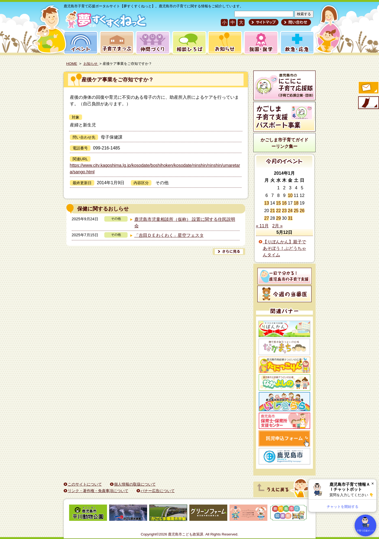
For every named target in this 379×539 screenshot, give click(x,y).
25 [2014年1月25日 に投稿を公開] (296, 210)
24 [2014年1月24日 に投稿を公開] (290, 210)
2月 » (277, 226)
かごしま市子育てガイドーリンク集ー (284, 143)
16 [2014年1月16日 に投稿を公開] (284, 203)
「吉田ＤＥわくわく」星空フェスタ (169, 235)
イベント (80, 42)
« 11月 (262, 226)
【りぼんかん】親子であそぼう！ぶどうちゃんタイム (284, 248)
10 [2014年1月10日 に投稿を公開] (290, 195)
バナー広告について (158, 491)
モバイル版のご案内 (368, 103)
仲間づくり (152, 42)
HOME (71, 64)
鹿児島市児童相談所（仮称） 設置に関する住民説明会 (184, 222)
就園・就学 (259, 42)
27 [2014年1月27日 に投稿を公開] (266, 218)
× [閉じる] (372, 483)
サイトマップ (263, 22)
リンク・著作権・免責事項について (98, 491)
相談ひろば (188, 42)
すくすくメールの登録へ (368, 88)
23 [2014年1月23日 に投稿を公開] (284, 210)
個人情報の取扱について (135, 484)
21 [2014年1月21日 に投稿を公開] (272, 210)
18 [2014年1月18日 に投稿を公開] (296, 203)
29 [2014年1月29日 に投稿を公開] (278, 218)
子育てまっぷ (115, 42)
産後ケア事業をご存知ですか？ (118, 79)
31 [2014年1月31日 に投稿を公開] (290, 218)
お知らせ (224, 42)
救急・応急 (297, 42)
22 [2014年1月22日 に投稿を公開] (278, 210)
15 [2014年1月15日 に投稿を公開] (278, 203)
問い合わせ (295, 22)
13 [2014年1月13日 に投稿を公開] (266, 203)
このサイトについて (85, 484)
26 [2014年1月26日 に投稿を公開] (302, 210)
